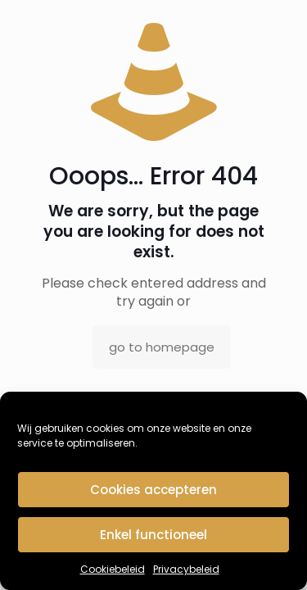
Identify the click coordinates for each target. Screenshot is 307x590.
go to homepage (161, 347)
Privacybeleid (186, 569)
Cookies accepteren (153, 489)
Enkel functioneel (153, 534)
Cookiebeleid (112, 569)
